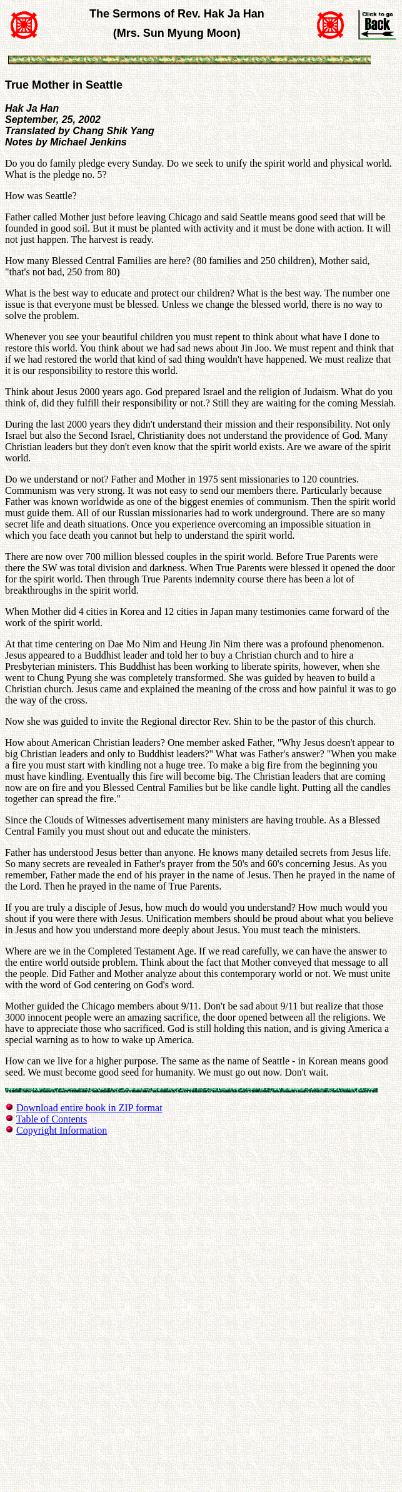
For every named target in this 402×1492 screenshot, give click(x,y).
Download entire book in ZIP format (89, 1107)
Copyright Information (61, 1130)
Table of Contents (52, 1119)
